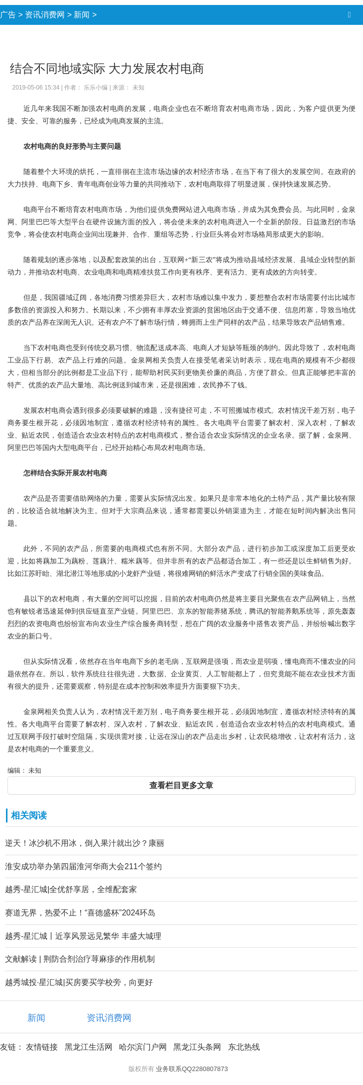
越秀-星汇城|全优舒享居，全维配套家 (71, 889)
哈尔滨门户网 (143, 1047)
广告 (8, 14)
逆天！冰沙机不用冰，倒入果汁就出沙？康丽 (84, 843)
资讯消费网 (45, 14)
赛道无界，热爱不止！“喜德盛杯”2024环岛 (80, 912)
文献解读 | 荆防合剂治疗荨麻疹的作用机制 (80, 959)
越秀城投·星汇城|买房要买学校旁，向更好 (79, 982)
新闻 (82, 14)
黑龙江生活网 (89, 1047)
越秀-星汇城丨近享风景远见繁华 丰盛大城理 (83, 936)
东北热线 (244, 1047)
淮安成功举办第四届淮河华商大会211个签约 (83, 866)
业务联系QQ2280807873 (192, 1069)
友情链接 (42, 1047)
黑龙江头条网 (197, 1047)
